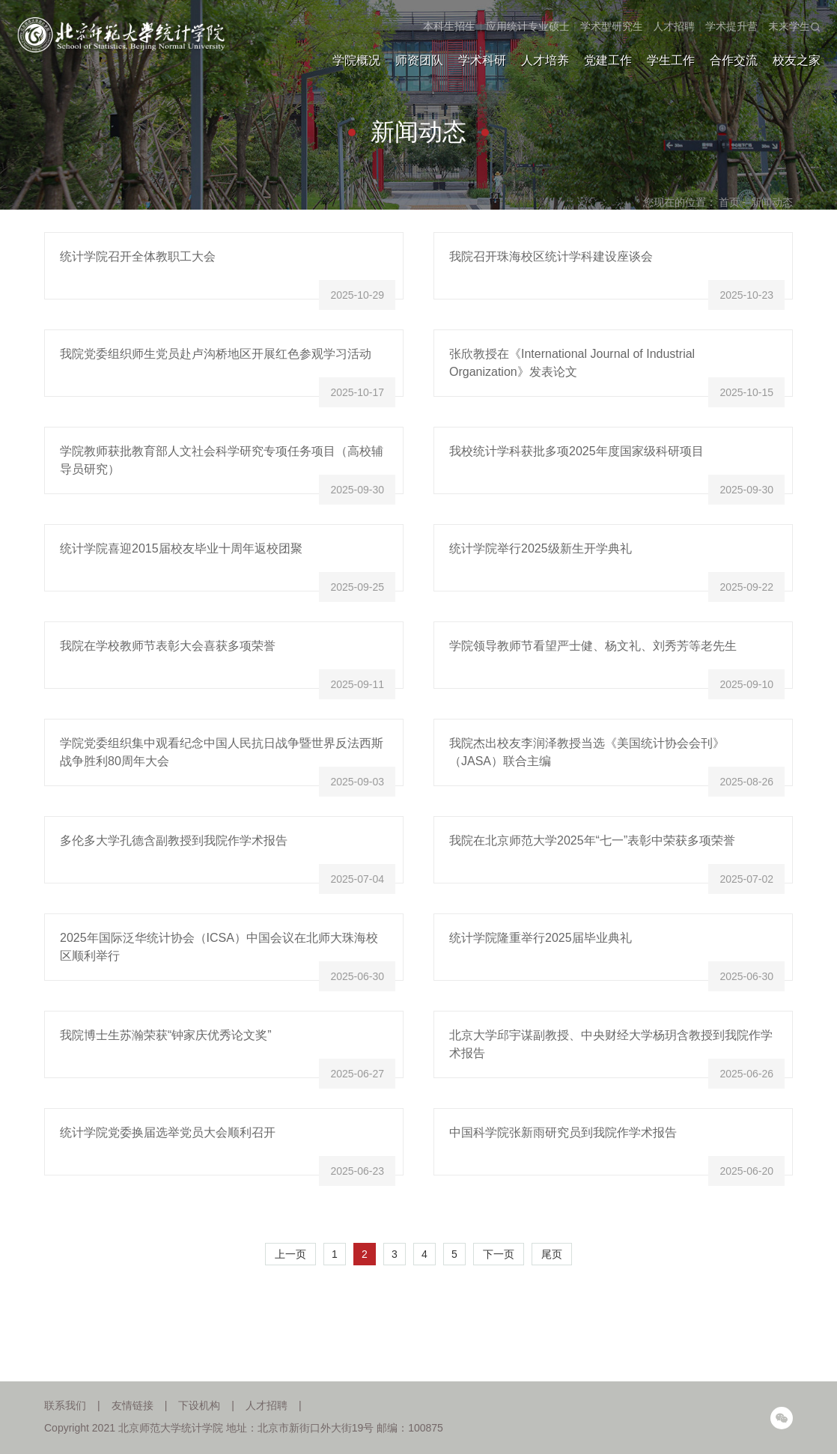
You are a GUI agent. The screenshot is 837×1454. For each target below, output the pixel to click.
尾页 (551, 1254)
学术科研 (482, 60)
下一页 (498, 1254)
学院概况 (356, 60)
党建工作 (608, 60)
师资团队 (419, 60)
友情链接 (132, 1405)
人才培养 (545, 60)
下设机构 (199, 1405)
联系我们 (65, 1405)
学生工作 (671, 60)
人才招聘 (674, 26)
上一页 (290, 1254)
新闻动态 (772, 202)
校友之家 (797, 60)
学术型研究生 (611, 26)
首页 (729, 202)
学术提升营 (731, 26)
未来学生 (789, 26)
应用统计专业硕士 (528, 26)
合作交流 (734, 60)
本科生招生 (449, 26)
